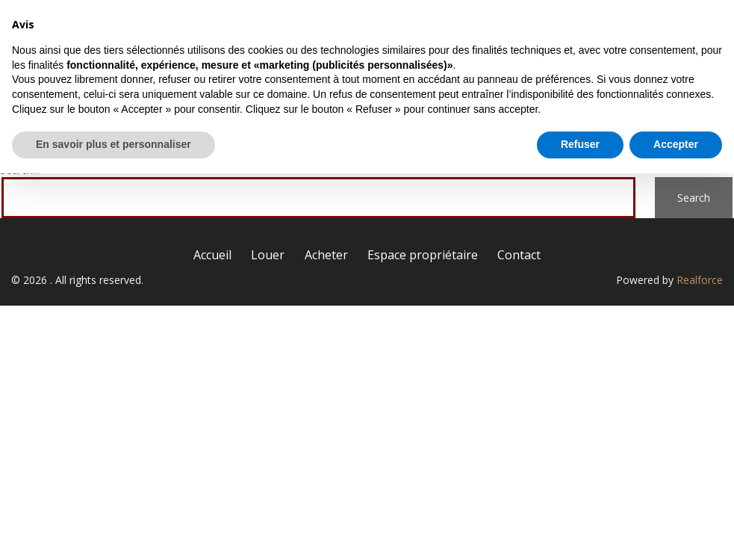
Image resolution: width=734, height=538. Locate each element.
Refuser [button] (580, 509)
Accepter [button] (675, 509)
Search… (20, 170)
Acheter (416, 28)
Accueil (238, 28)
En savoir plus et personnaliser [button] (113, 509)
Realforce (700, 280)
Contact (674, 28)
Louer (327, 28)
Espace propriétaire (545, 28)
